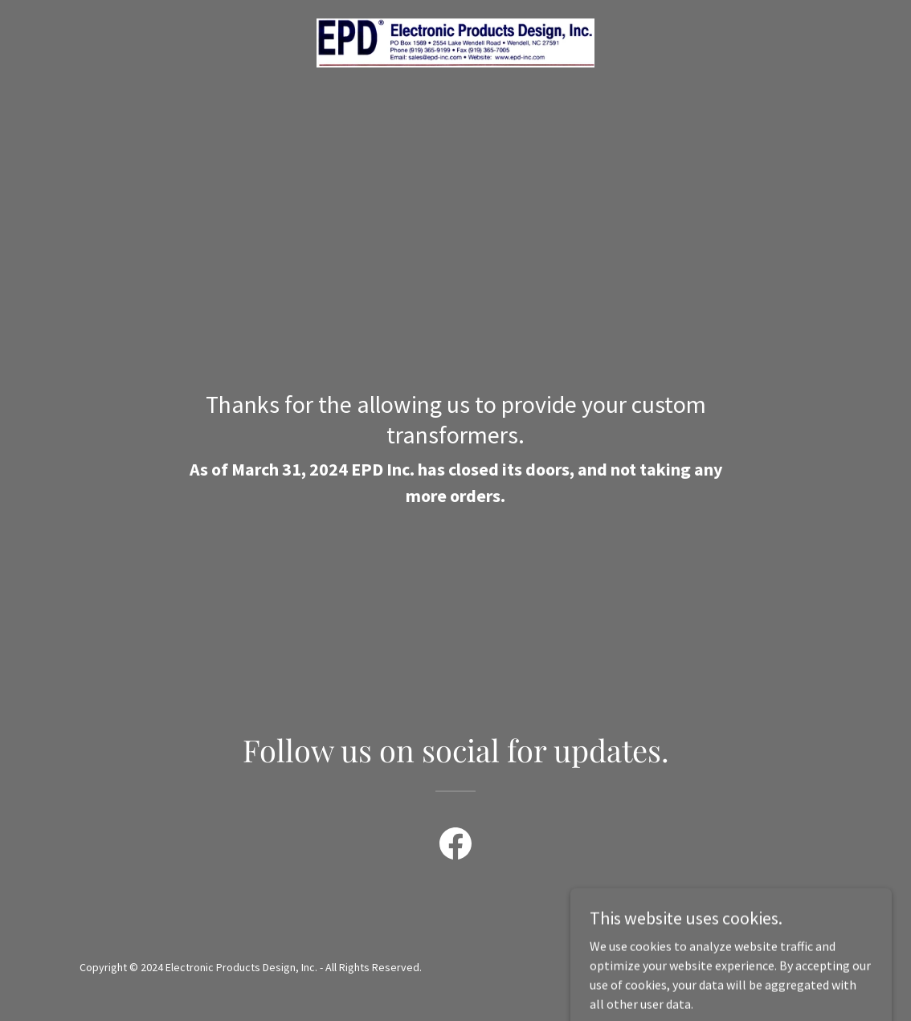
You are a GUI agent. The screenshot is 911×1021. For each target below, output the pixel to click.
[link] (455, 41)
